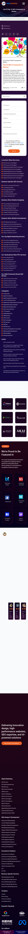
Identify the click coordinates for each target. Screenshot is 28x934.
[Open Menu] (23, 3)
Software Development (7, 797)
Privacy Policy (4, 846)
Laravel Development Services (8, 794)
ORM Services (4, 741)
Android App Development (8, 792)
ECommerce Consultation (7, 804)
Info (2, 818)
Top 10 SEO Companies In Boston (13, 66)
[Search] (24, 96)
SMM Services (4, 737)
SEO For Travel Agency (6, 751)
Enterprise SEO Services (7, 760)
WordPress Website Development (9, 775)
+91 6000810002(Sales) (7, 907)
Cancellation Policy (6, 851)
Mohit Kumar (6, 87)
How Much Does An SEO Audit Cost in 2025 (13, 363)
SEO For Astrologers (6, 749)
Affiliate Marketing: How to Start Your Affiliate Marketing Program (14, 350)
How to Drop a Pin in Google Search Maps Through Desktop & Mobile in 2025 (13, 345)
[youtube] (14, 926)
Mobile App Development (7, 787)
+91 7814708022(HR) (6, 909)
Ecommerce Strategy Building (8, 806)
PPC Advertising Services (7, 734)
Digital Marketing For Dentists (8, 758)
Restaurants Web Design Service (9, 837)
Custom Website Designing (8, 773)
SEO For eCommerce (6, 746)
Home (3, 18)
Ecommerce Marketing (7, 814)
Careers (3, 844)
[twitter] (21, 926)
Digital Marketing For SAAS (7, 763)
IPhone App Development (7, 789)
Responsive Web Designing (8, 770)
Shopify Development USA (8, 816)
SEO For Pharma (5, 753)
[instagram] (6, 926)
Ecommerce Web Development (9, 809)
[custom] (6, 34)
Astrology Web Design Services (9, 829)
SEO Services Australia (6, 739)
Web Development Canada (8, 785)
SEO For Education (6, 756)
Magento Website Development (9, 780)
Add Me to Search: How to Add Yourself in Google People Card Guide (13, 354)
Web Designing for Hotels (7, 827)
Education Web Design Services (9, 834)
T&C (16, 142)
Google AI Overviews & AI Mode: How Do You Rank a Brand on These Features (14, 371)
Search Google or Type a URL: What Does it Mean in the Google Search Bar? (13, 359)
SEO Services (4, 732)
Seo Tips (3, 821)
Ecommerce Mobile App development (10, 811)
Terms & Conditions (6, 849)
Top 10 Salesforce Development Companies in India (14, 366)
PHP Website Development (8, 778)
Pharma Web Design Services (8, 832)
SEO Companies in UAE (9, 342)
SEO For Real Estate (6, 744)
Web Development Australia (8, 782)
